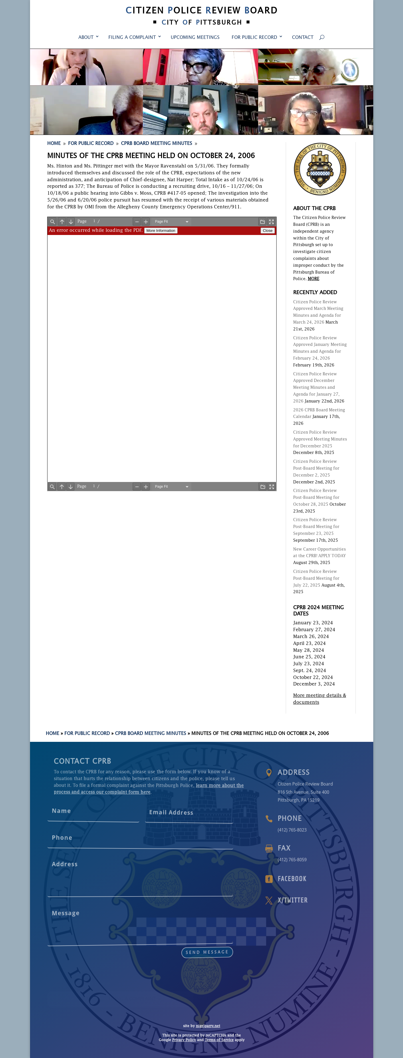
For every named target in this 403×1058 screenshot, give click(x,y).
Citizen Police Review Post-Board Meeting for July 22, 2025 (316, 578)
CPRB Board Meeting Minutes (150, 734)
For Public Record (254, 37)
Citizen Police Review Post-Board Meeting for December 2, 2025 (316, 468)
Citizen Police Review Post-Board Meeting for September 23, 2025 (316, 527)
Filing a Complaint (132, 37)
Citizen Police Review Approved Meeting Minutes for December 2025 (320, 439)
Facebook (311, 879)
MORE (313, 279)
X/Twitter (311, 900)
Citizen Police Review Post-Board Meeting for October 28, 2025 (316, 498)
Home (52, 734)
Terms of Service (219, 1040)
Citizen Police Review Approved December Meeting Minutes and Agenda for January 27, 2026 (316, 387)
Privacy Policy (184, 1040)
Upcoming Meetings (195, 37)
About (86, 37)
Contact (302, 37)
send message (151, 942)
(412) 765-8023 (311, 830)
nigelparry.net (208, 1026)
